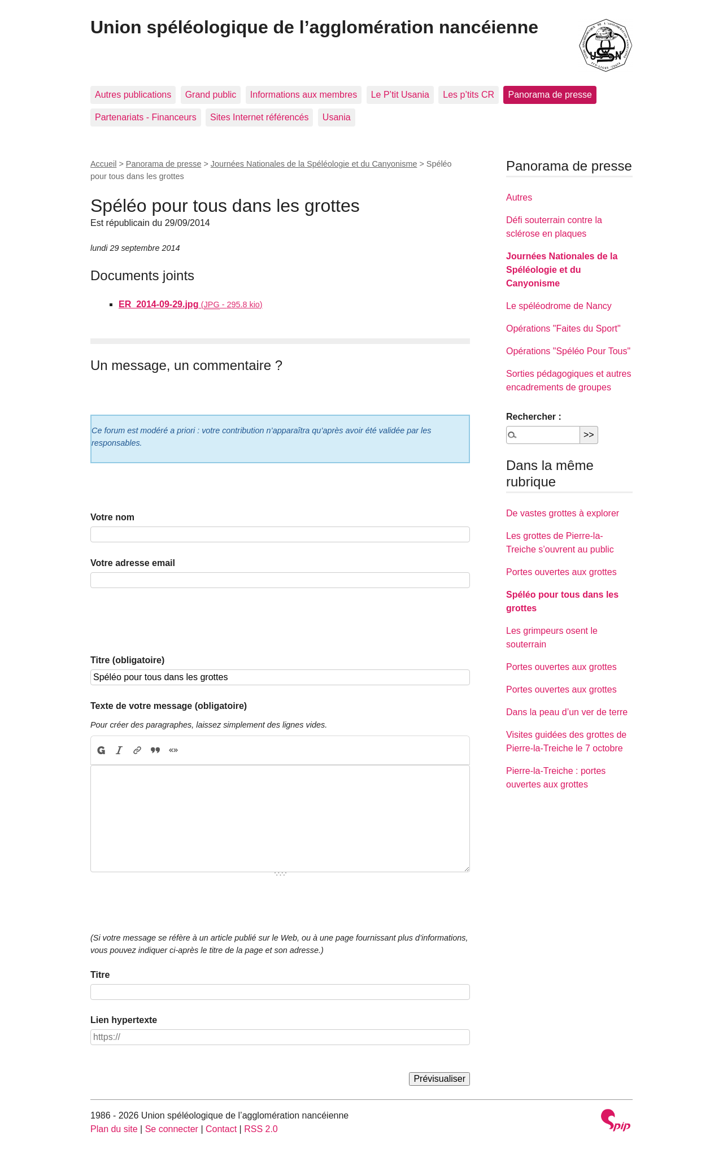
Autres (519, 197)
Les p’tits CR (468, 94)
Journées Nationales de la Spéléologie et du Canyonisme (314, 163)
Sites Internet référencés (259, 117)
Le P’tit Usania (400, 94)
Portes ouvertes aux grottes (561, 572)
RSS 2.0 (261, 1129)
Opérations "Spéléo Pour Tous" (568, 351)
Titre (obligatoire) (127, 660)
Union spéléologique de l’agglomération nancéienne (314, 27)
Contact (221, 1129)
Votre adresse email (132, 563)
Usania (337, 117)
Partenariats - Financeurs (146, 117)
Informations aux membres (303, 94)
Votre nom (112, 517)
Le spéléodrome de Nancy (559, 306)
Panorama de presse (550, 94)
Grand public (211, 94)
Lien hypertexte (123, 1020)
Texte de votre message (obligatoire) (168, 706)
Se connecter (171, 1129)
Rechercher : (533, 416)
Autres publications (133, 94)
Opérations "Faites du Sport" (563, 328)
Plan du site (114, 1129)
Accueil (103, 163)
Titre (100, 975)
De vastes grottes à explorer (562, 513)
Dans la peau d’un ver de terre (567, 712)
